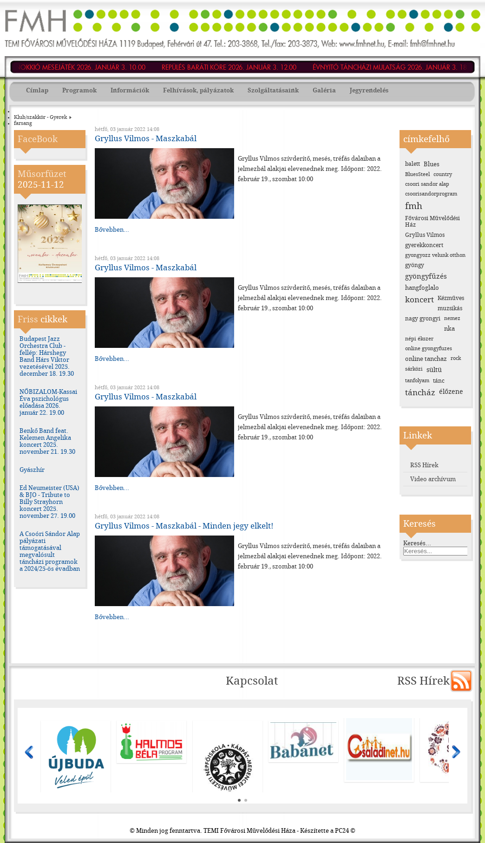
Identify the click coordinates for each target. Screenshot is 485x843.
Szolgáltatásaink (273, 90)
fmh (413, 206)
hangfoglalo (422, 287)
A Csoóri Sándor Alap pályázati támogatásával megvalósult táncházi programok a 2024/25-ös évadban (50, 551)
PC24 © (345, 830)
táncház (420, 392)
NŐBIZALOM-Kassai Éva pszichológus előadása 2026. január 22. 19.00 (48, 402)
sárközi (414, 369)
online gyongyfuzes (428, 349)
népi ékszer (419, 339)
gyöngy (414, 265)
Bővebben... (112, 229)
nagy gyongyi (422, 318)
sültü (434, 370)
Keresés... (417, 543)
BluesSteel (417, 174)
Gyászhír (32, 469)
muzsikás (450, 308)
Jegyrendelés (369, 90)
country (442, 174)
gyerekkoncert (424, 245)
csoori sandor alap (427, 184)
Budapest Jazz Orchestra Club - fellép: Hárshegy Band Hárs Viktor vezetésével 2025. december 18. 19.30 (47, 356)
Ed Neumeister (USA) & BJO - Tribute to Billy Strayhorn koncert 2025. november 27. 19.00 (49, 501)
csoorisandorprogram (431, 194)
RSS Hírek (424, 465)
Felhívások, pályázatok (198, 90)
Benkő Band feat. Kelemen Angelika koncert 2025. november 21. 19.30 (47, 441)
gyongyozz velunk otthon (435, 255)
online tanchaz (426, 358)
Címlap (37, 90)
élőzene (451, 392)
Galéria (324, 90)
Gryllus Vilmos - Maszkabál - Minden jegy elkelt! (184, 525)
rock (456, 358)
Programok (79, 90)
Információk (130, 90)
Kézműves (451, 298)
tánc (439, 381)
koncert (419, 299)
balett (412, 164)
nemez (452, 318)
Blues (431, 164)
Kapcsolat (252, 680)
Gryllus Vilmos (425, 235)
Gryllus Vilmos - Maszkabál (146, 138)
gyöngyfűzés (426, 276)
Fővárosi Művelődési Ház (432, 221)
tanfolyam (417, 381)
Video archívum (433, 479)
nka (449, 328)
